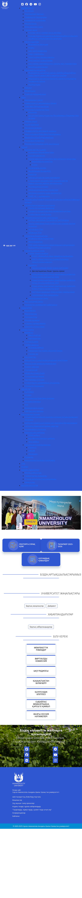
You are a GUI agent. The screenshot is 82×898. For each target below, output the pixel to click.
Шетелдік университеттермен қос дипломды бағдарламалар (51, 423)
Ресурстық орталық (33, 128)
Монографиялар (35, 241)
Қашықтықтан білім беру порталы (39, 398)
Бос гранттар (30, 357)
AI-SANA (24, 467)
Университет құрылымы (35, 20)
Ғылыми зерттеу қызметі (35, 150)
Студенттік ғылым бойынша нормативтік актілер (49, 211)
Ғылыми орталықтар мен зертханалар (41, 217)
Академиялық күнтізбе (34, 379)
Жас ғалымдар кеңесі (34, 301)
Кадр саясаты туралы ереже (40, 60)
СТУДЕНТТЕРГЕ (27, 330)
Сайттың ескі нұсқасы (34, 411)
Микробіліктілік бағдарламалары (39, 137)
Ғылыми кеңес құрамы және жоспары (44, 32)
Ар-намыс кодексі (36, 347)
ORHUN (31, 450)
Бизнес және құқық (33, 472)
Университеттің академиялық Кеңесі (41, 103)
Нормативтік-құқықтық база (37, 109)
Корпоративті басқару (34, 14)
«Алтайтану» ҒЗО (35, 229)
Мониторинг (30, 91)
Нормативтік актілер (37, 168)
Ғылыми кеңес (31, 30)
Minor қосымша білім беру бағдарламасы (43, 134)
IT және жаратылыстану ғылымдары (40, 479)
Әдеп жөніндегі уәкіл (34, 27)
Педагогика (30, 482)
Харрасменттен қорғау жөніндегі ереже (45, 350)
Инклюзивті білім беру (34, 140)
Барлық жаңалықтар (35, 606)
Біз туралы (29, 11)
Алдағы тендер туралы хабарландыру (26, 806)
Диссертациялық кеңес (35, 251)
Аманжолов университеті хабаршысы (41, 305)
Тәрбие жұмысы (32, 345)
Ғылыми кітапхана (33, 401)
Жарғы (31, 47)
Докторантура (31, 317)
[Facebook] (26, 4)
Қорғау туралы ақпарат (38, 253)
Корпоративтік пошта (34, 408)
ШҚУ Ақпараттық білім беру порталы (26, 797)
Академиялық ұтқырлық (35, 429)
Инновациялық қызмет (38, 186)
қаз (7, 245)
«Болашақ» (33, 454)
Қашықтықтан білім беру (41, 682)
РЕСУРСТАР (26, 389)
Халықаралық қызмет (30, 414)
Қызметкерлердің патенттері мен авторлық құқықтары (52, 159)
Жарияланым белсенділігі (39, 171)
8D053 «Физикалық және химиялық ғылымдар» (52, 256)
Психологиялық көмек (34, 376)
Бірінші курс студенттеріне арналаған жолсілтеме (46, 360)
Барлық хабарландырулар (41, 627)
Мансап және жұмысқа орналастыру (40, 363)
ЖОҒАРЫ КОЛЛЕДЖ (29, 485)
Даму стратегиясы (36, 54)
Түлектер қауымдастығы (35, 94)
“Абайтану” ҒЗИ (35, 232)
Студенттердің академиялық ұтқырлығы (42, 383)
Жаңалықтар (17, 800)
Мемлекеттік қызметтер (35, 70)
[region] (41, 507)
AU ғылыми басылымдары (36, 236)
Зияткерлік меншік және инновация (44, 177)
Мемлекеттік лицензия (38, 44)
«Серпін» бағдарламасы (35, 323)
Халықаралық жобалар (35, 432)
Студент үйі (33, 354)
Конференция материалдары (41, 238)
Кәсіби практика (32, 124)
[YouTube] (35, 4)
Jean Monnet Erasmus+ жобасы (41, 438)
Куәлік (34, 164)
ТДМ (23, 463)
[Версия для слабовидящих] (4, 245)
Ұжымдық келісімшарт (38, 67)
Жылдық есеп (34, 84)
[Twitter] (22, 4)
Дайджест (52, 606)
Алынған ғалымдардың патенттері (43, 190)
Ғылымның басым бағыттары (41, 152)
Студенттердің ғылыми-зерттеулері (40, 205)
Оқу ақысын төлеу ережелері (23, 803)
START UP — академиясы (39, 196)
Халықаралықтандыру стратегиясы (40, 460)
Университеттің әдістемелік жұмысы (40, 131)
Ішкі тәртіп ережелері (37, 51)
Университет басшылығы (36, 17)
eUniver (28, 395)
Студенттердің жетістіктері (39, 214)
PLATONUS (29, 392)
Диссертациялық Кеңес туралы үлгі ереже (50, 268)
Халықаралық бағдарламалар (38, 445)
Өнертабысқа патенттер (42, 161)
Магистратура (31, 314)
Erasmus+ (32, 447)
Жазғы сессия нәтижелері (41, 715)
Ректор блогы (30, 23)
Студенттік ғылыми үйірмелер (41, 208)
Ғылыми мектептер (36, 155)
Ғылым (24, 147)
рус (11, 245)
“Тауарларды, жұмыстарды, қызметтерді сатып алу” (32, 810)
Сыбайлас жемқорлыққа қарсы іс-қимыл (41, 704)
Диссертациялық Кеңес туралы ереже (48, 271)
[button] (79, 501)
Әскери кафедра (32, 367)
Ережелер (32, 112)
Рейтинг (28, 88)
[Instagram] (39, 4)
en (14, 245)
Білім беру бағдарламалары (37, 106)
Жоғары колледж (32, 320)
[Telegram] (31, 4)
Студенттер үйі (31, 370)
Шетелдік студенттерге (35, 326)
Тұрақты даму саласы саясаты (41, 57)
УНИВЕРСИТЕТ (27, 8)
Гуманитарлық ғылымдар (36, 476)
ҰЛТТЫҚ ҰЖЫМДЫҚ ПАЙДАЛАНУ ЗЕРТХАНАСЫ (48, 220)
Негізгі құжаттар (32, 42)
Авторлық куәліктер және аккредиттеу (44, 193)
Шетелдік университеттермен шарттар (41, 426)
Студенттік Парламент (34, 386)
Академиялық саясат (34, 100)
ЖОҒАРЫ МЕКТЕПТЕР (30, 470)
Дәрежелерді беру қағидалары (45, 295)
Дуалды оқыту (31, 121)
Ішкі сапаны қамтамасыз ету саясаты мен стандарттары (52, 63)
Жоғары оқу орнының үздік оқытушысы (42, 144)
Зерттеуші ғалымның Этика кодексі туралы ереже (53, 292)
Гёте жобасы (33, 441)
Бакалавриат (30, 310)
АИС (26, 405)
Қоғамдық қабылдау (44, 559)
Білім (23, 97)
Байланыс (16, 816)
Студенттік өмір (31, 341)
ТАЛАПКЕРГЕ (26, 308)
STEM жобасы (34, 435)
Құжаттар (32, 174)
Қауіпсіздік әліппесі (41, 693)
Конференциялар (18, 813)
